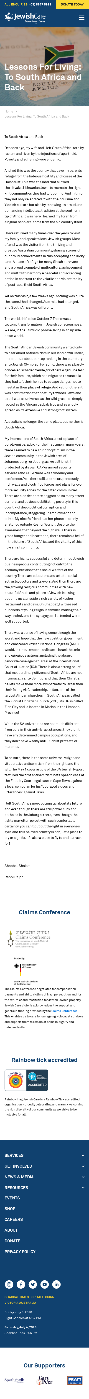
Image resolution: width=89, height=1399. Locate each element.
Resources (16, 1187)
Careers (14, 1219)
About (11, 1230)
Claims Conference (64, 1011)
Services (14, 1155)
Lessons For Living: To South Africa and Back (37, 116)
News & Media (19, 1176)
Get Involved (18, 1166)
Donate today (72, 4)
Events (12, 1197)
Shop (10, 1208)
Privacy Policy (20, 1251)
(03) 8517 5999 (28, 4)
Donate (12, 1240)
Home (9, 111)
